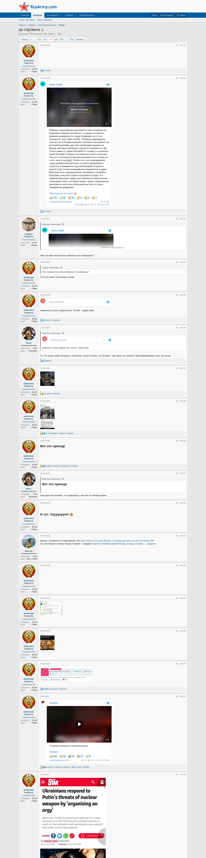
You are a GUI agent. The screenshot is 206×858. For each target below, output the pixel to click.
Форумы (37, 15)
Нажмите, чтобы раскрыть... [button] (113, 247)
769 (71, 39)
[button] (61, 15)
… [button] (35, 39)
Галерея (69, 15)
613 (50, 39)
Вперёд (79, 39)
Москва (34, 245)
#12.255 (183, 637)
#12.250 (183, 480)
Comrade (24, 34)
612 (45, 39)
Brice (28, 343)
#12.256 (183, 670)
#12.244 (183, 262)
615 (61, 39)
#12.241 (183, 45)
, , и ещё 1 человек (67, 728)
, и (62, 472)
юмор (59, 34)
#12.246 (183, 328)
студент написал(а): (50, 268)
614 (56, 39)
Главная (25, 15)
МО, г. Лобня (32, 565)
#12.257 (183, 703)
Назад (24, 39)
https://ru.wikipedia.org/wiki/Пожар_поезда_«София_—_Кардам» (124, 550)
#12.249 (183, 447)
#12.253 (183, 572)
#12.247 (183, 374)
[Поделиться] (177, 45)
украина (51, 34)
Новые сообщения (27, 20)
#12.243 (183, 219)
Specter (29, 557)
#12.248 (183, 407)
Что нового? (52, 15)
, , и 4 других (59, 439)
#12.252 (183, 542)
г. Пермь (34, 72)
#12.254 (183, 604)
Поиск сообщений (44, 20)
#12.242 (183, 78)
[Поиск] (181, 15)
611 (39, 39)
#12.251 (183, 509)
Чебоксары (32, 351)
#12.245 (183, 295)
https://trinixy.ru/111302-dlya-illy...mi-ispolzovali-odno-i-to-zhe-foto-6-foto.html (117, 547)
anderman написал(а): (51, 224)
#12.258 (183, 735)
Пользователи (87, 15)
